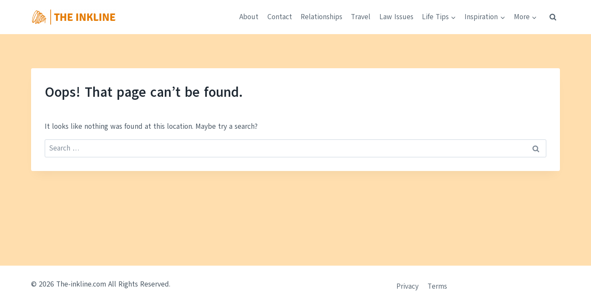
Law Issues (396, 17)
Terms (437, 286)
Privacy (407, 286)
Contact (279, 17)
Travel (360, 17)
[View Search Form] (552, 17)
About (248, 17)
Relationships (321, 17)
